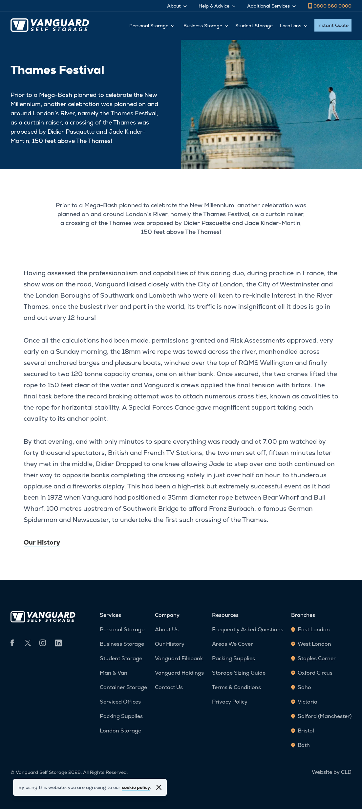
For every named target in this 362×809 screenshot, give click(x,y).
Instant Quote (333, 25)
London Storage (120, 730)
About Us (167, 629)
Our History (42, 542)
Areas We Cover (232, 643)
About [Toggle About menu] (177, 6)
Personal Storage (122, 629)
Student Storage (254, 26)
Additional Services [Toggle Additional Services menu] (271, 6)
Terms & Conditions (236, 687)
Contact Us (169, 687)
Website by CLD (331, 772)
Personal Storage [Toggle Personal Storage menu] (151, 25)
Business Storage (122, 643)
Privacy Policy (229, 701)
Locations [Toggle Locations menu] (293, 25)
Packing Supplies (121, 716)
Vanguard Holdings (179, 672)
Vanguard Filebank (179, 658)
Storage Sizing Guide (239, 672)
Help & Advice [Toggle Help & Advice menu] (217, 6)
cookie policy (136, 787)
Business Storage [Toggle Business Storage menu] (205, 25)
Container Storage (123, 687)
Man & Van (113, 672)
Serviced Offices (120, 701)
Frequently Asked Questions (247, 629)
